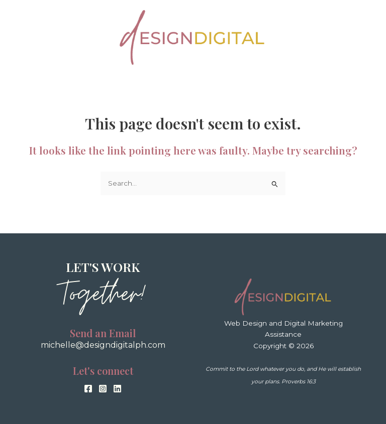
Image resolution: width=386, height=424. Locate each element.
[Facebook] (88, 388)
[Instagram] (103, 388)
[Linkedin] (117, 388)
